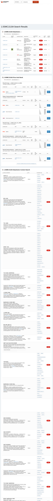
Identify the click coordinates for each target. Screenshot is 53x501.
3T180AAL (12, 473)
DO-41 (9, 470)
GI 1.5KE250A (39, 475)
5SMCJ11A (42, 220)
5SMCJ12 (38, 222)
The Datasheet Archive (5, 2)
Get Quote (49, 112)
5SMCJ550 (38, 447)
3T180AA (4, 471)
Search (35, 1)
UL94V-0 (43, 258)
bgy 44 (43, 374)
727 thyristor (39, 317)
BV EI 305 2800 (39, 202)
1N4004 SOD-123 (39, 321)
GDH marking (39, 340)
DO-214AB (38, 186)
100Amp (38, 311)
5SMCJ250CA (11, 251)
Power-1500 (5, 197)
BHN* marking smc (40, 427)
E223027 (20, 469)
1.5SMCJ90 (38, 278)
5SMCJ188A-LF (19, 292)
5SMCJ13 (38, 223)
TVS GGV (38, 235)
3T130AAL (5, 473)
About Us (46, 497)
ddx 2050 (38, 476)
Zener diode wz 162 (40, 479)
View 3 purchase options (10, 93)
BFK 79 (38, 215)
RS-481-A (42, 355)
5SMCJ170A (39, 443)
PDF (41, 40)
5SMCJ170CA (16, 258)
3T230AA (8, 471)
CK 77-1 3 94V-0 (39, 467)
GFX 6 (38, 337)
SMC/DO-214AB (39, 184)
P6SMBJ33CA (39, 470)
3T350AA (17, 471)
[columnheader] (6, 36)
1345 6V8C (38, 456)
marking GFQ (39, 232)
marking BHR (39, 419)
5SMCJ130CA (39, 193)
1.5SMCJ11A (39, 396)
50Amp (38, 309)
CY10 (38, 208)
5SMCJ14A (42, 225)
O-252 (43, 314)
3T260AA (11, 471)
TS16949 (42, 175)
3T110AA (17, 470)
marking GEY (39, 231)
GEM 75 (38, 334)
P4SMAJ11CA (39, 473)
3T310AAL (22, 473)
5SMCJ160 (38, 358)
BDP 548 (38, 469)
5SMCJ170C (39, 442)
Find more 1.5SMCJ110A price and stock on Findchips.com (26, 163)
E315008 (38, 403)
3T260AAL (19, 473)
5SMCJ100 (38, 295)
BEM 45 (42, 413)
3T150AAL (8, 473)
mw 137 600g (39, 324)
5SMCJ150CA (39, 196)
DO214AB (38, 371)
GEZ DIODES (39, 364)
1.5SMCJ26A (39, 397)
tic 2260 (43, 212)
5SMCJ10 (38, 219)
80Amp (14, 319)
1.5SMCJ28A (39, 261)
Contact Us (43, 497)
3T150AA (24, 470)
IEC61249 (38, 178)
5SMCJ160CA (39, 439)
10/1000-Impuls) (39, 260)
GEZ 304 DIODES (39, 367)
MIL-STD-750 (39, 373)
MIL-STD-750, (39, 242)
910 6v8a (38, 453)
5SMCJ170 (38, 361)
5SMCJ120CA (39, 190)
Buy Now (49, 92)
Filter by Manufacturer (7, 79)
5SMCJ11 (38, 220)
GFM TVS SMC (39, 428)
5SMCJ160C (39, 436)
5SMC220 (38, 394)
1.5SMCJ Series (39, 229)
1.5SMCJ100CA (39, 205)
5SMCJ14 (38, 225)
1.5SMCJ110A (17, 105)
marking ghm (39, 228)
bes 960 (43, 278)
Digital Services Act (37, 497)
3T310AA (14, 471)
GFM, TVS (38, 226)
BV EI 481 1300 (39, 199)
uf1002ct (38, 318)
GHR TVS (43, 226)
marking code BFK (40, 416)
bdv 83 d (38, 413)
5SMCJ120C (39, 189)
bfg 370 (38, 248)
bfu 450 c (42, 235)
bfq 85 (42, 215)
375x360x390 (39, 314)
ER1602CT (42, 315)
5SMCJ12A (42, 222)
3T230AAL (15, 473)
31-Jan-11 (21, 437)
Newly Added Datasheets (9, 497)
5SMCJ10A (42, 219)
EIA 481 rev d (39, 288)
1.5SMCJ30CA (42, 208)
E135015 (38, 355)
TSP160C (38, 315)
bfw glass (42, 245)
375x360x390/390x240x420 (41, 312)
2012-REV (42, 178)
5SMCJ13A (42, 223)
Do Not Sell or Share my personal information (26, 497)
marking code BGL (40, 270)
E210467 (4, 178)
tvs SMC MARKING (40, 410)
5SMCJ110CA (39, 187)
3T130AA (20, 470)
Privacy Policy (15, 497)
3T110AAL (21, 472)
